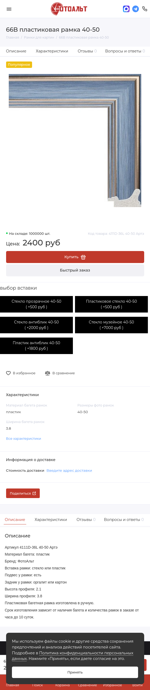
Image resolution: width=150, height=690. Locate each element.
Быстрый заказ (75, 270)
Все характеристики (23, 439)
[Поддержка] (144, 9)
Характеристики (52, 51)
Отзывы (87, 51)
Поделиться (23, 493)
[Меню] (9, 9)
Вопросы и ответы (125, 51)
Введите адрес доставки (69, 470)
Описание (16, 51)
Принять (74, 672)
